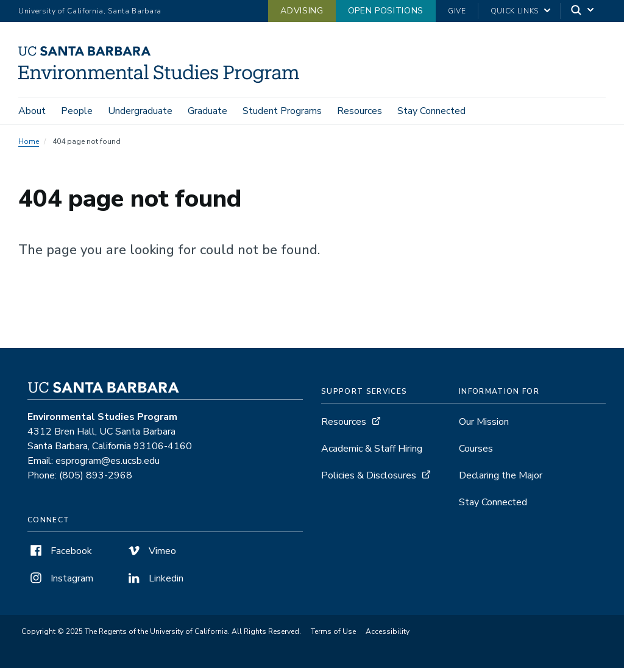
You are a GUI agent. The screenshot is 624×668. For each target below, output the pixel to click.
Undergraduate (140, 111)
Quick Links (515, 11)
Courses (476, 448)
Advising (301, 10)
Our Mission (484, 421)
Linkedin (154, 578)
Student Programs (282, 111)
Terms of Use (333, 631)
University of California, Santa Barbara (89, 11)
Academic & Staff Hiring (371, 448)
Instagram (60, 578)
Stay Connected (431, 111)
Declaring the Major (500, 475)
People (77, 111)
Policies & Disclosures (368, 475)
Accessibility (388, 631)
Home (28, 141)
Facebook (59, 551)
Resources (359, 111)
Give (457, 11)
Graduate (207, 111)
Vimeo (151, 551)
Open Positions (386, 10)
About (32, 111)
